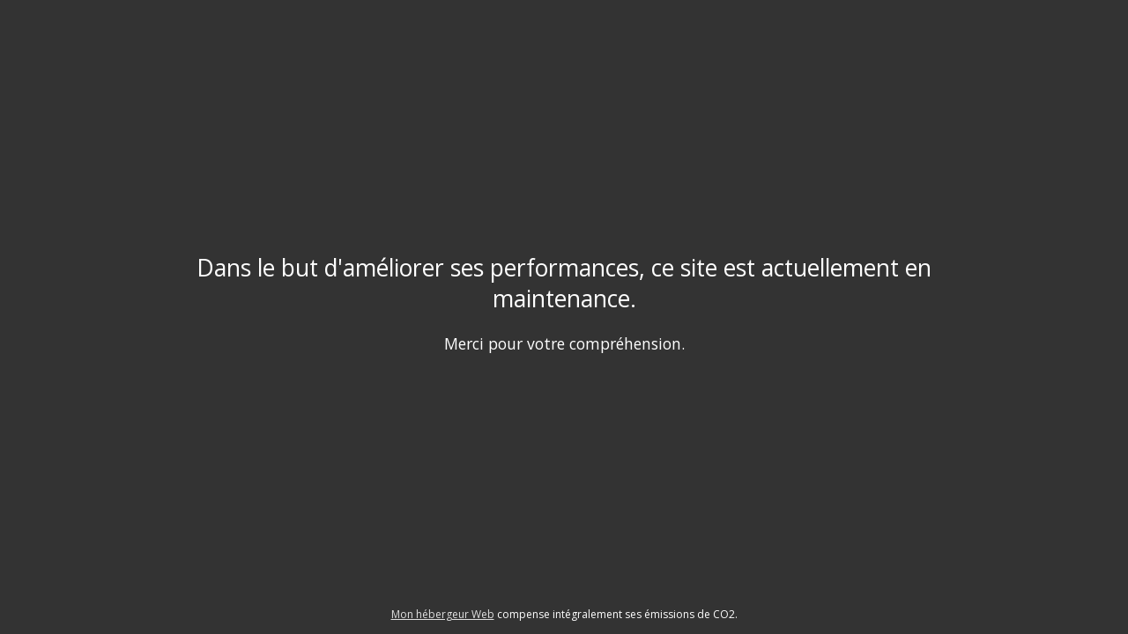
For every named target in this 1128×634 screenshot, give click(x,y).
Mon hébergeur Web (442, 614)
